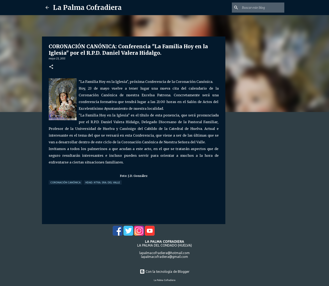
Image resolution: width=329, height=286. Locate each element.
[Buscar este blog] (262, 8)
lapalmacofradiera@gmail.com (164, 257)
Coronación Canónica (65, 182)
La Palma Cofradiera (87, 7)
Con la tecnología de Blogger (164, 271)
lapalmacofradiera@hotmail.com (164, 253)
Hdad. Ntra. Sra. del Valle (102, 182)
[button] (51, 67)
